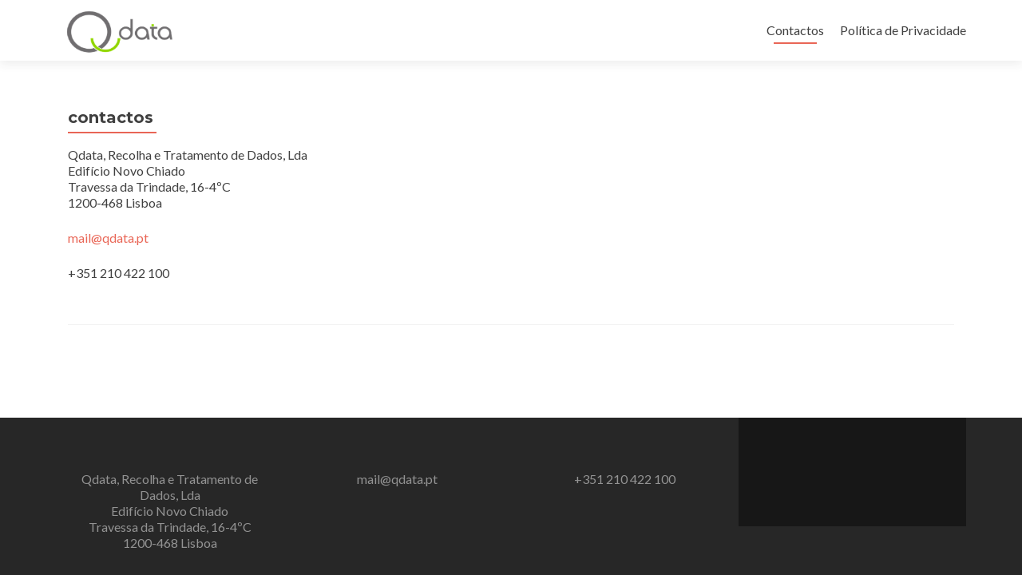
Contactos (795, 30)
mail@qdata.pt (108, 237)
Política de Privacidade (903, 30)
